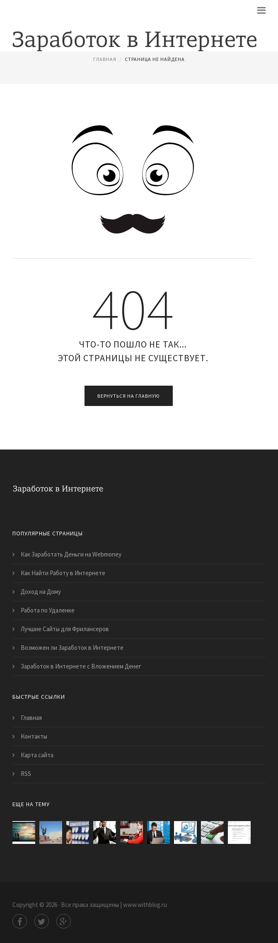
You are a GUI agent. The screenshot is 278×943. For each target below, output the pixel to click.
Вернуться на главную (128, 396)
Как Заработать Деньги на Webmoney (71, 554)
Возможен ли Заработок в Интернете (72, 647)
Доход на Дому (41, 591)
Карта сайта (37, 755)
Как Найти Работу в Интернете (63, 573)
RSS (26, 774)
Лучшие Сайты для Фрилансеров (65, 629)
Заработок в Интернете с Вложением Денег (81, 666)
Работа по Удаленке (48, 610)
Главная (104, 59)
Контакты (34, 736)
